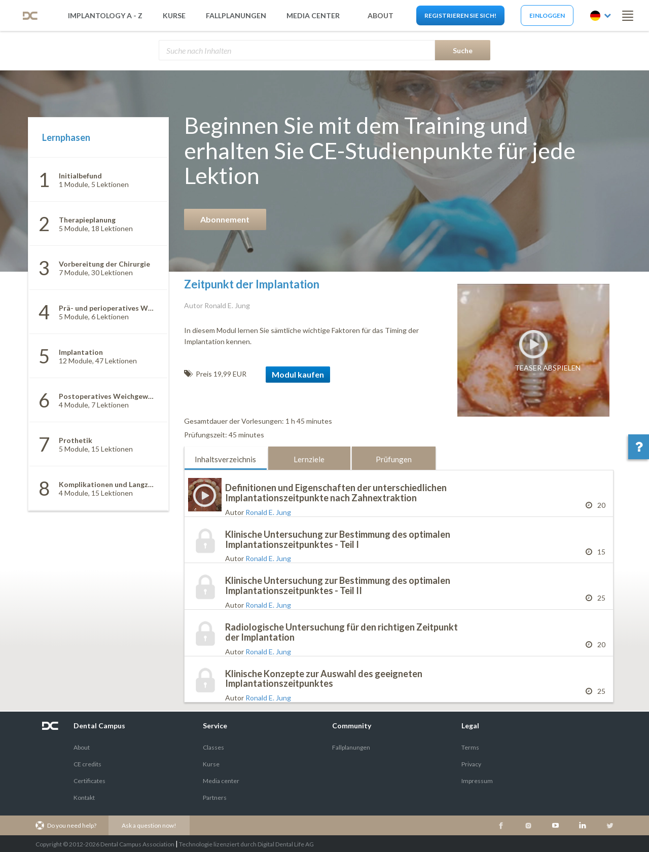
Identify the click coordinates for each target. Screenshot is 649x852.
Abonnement (224, 219)
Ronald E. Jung (268, 512)
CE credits (87, 764)
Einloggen (547, 15)
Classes (213, 747)
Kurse (174, 15)
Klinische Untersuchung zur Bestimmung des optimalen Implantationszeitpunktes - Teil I (337, 539)
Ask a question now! (149, 825)
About (82, 747)
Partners (215, 797)
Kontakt (84, 797)
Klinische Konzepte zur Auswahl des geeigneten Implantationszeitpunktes (323, 678)
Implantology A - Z (105, 15)
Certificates (89, 781)
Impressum (477, 781)
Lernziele (309, 459)
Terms (470, 747)
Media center (221, 781)
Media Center (313, 15)
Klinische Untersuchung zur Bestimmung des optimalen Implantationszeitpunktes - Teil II (337, 585)
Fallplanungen (236, 15)
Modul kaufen (298, 374)
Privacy (471, 764)
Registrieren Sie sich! (460, 15)
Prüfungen (394, 459)
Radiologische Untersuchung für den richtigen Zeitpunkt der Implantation (341, 632)
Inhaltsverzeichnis (225, 459)
